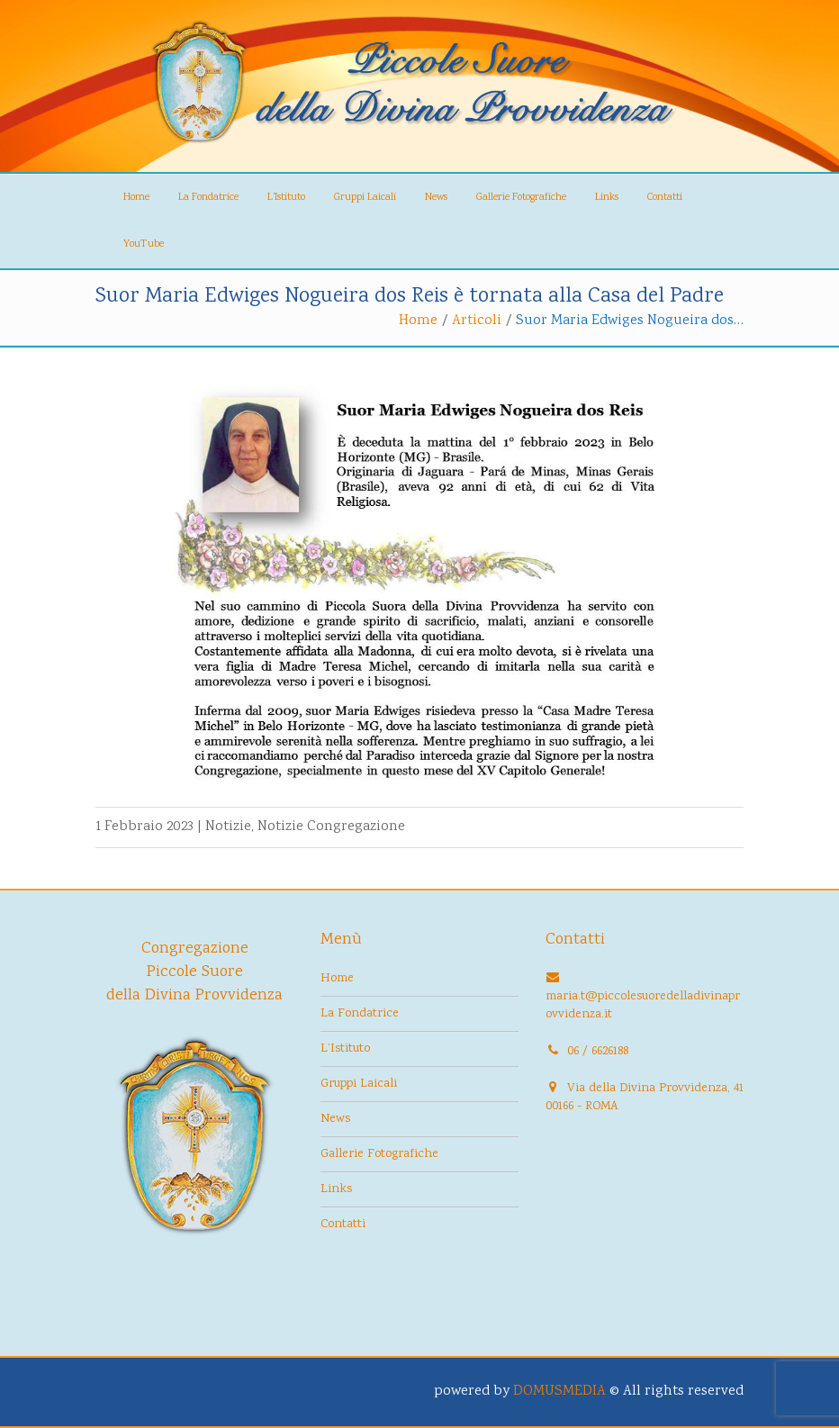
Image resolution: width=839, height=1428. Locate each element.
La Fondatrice (208, 197)
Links (606, 197)
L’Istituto (286, 197)
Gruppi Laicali (365, 197)
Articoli (476, 321)
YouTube (143, 244)
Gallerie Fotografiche (521, 197)
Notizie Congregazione (331, 827)
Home (136, 197)
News (436, 197)
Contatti (664, 197)
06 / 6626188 (597, 1052)
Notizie (228, 827)
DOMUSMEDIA (559, 1391)
